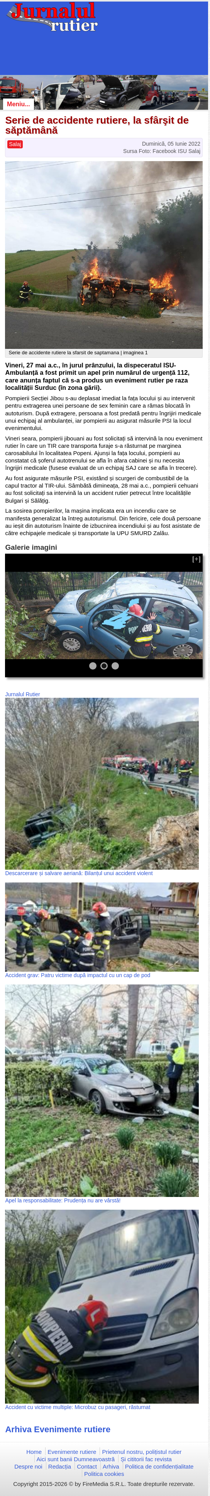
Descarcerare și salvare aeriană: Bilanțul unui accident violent (78, 873)
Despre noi (28, 1466)
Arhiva (111, 1466)
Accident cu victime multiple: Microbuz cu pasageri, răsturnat (77, 1407)
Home (34, 1451)
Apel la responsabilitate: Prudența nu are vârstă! (62, 1200)
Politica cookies (104, 1473)
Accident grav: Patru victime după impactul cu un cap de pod (77, 975)
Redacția (59, 1466)
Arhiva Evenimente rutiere (57, 1429)
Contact (87, 1466)
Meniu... (18, 104)
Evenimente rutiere (71, 1451)
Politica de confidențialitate (159, 1466)
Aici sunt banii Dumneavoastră (76, 1459)
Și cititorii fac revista (146, 1459)
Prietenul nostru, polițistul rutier (141, 1451)
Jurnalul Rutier (22, 694)
